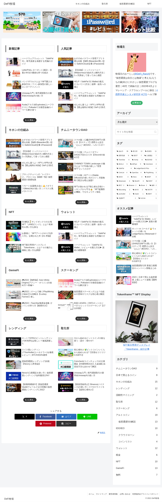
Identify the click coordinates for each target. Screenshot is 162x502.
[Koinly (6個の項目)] (137, 160)
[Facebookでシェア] (30, 417)
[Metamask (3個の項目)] (123, 181)
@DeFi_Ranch (141, 74)
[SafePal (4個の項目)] (124, 169)
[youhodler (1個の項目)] (123, 194)
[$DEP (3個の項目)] (151, 177)
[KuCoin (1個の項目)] (147, 198)
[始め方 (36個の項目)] (122, 152)
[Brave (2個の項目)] (143, 186)
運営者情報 (111, 494)
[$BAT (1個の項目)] (151, 194)
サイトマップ (99, 494)
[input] (136, 132)
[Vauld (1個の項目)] (138, 194)
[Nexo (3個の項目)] (136, 177)
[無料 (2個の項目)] (153, 186)
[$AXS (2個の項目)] (138, 190)
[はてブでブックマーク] (47, 417)
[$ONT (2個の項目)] (151, 181)
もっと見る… (30, 120)
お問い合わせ (124, 494)
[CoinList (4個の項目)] (122, 173)
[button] (98, 417)
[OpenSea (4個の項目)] (136, 173)
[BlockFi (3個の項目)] (138, 181)
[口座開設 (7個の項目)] (150, 156)
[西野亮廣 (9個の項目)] (123, 156)
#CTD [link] (144, 94)
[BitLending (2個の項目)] (123, 190)
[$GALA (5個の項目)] (122, 164)
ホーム (88, 494)
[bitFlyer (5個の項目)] (135, 164)
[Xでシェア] (13, 417)
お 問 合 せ (136, 103)
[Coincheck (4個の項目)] (150, 164)
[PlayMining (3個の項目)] (150, 173)
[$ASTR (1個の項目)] (151, 190)
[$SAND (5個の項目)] (151, 160)
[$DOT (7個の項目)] (136, 156)
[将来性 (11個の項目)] (151, 152)
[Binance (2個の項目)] (131, 186)
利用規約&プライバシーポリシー (145, 494)
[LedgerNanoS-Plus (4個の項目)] (145, 169)
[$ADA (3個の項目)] (122, 177)
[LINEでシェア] (64, 417)
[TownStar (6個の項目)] (123, 160)
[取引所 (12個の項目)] (137, 152)
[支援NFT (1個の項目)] (126, 198)
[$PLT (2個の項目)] (120, 186)
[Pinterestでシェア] (81, 417)
